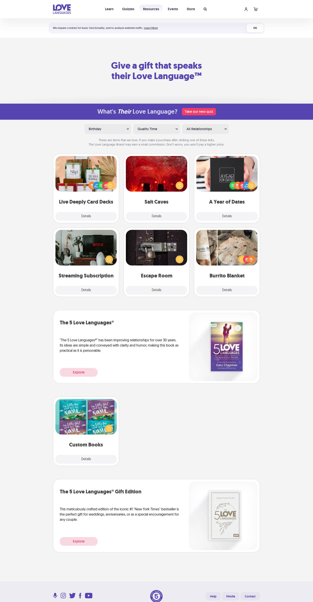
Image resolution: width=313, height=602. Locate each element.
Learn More (151, 28)
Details (86, 216)
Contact (250, 596)
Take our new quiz (199, 111)
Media (230, 596)
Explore (79, 372)
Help (213, 596)
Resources (151, 9)
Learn (109, 9)
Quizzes (128, 9)
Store (191, 9)
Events (173, 9)
